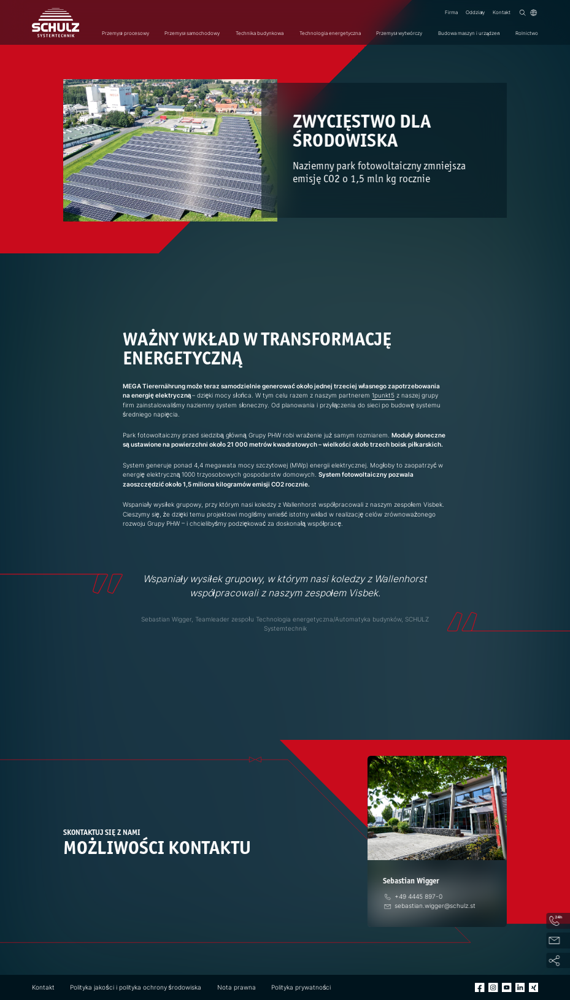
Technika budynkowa (259, 33)
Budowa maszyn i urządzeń (469, 33)
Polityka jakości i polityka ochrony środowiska (135, 987)
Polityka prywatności (301, 987)
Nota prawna (236, 987)
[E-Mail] (430, 905)
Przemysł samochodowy (192, 33)
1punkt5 (383, 395)
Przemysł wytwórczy (399, 33)
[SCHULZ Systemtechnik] (55, 22)
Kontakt (501, 12)
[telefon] (413, 896)
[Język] (533, 12)
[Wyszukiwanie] (522, 12)
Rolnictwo (526, 33)
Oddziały (475, 12)
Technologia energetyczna (330, 33)
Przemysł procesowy (125, 33)
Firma (451, 12)
